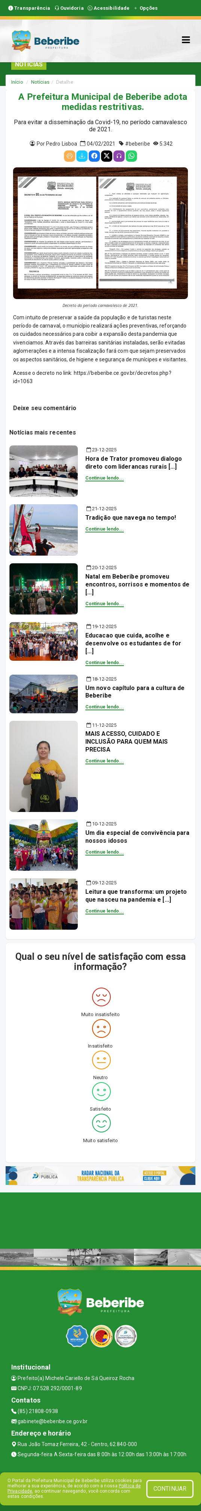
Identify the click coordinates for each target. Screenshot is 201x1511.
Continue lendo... (104, 478)
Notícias (40, 82)
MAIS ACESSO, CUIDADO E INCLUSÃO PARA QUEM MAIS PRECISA (126, 741)
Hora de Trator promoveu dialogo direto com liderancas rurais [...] (133, 462)
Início (17, 82)
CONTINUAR (169, 1488)
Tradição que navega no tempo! (130, 517)
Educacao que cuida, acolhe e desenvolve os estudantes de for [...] (133, 643)
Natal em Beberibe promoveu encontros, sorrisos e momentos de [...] (137, 584)
